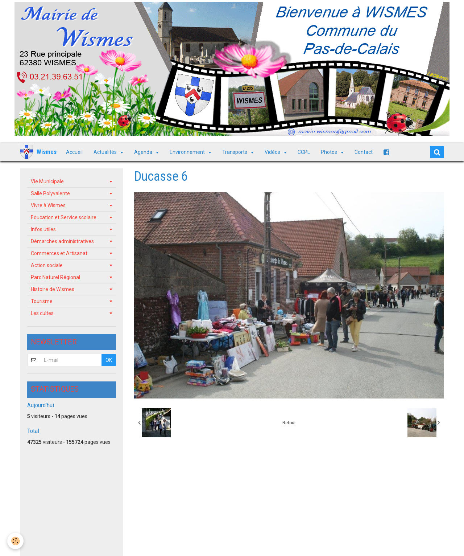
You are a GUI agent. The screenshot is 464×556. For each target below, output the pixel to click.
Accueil (74, 152)
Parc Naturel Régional (55, 277)
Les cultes (42, 313)
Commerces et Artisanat (59, 253)
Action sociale (47, 265)
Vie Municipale (47, 181)
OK (108, 360)
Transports (235, 152)
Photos (329, 152)
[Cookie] (15, 541)
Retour (289, 422)
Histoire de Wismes (52, 289)
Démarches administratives (62, 241)
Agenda (143, 152)
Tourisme (42, 301)
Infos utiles (43, 229)
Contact (364, 152)
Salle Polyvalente (50, 193)
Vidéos (273, 152)
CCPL (304, 152)
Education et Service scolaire (63, 217)
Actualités (106, 152)
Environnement (188, 152)
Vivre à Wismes (48, 205)
